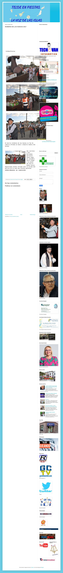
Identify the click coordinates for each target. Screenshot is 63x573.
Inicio (21, 214)
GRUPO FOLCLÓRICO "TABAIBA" (51, 393)
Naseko (32, 567)
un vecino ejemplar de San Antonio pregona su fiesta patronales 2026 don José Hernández (51, 387)
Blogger (42, 567)
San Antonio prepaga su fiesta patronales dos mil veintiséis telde (51, 406)
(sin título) (47, 399)
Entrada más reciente (8, 214)
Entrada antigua (32, 214)
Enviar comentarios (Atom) (14, 216)
